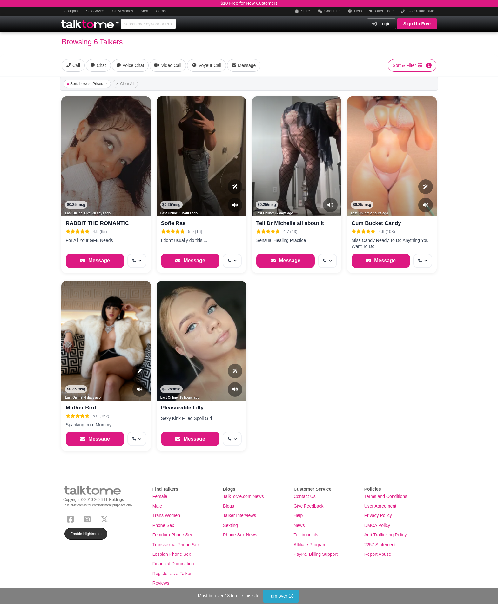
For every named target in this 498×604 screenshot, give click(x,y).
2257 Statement (380, 544)
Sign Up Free (417, 23)
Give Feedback (308, 505)
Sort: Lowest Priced (87, 84)
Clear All (125, 84)
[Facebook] (71, 518)
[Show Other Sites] (118, 21)
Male (157, 505)
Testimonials (305, 534)
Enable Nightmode (86, 534)
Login (381, 23)
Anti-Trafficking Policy (385, 534)
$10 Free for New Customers (249, 3)
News (299, 525)
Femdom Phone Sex (172, 534)
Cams (160, 11)
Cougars (71, 11)
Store (302, 11)
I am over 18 (281, 596)
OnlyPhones (122, 11)
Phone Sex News (240, 534)
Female (159, 496)
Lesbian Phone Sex (171, 554)
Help (355, 11)
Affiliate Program (309, 544)
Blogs (228, 505)
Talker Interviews (239, 515)
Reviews (160, 583)
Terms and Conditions (385, 496)
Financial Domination (173, 563)
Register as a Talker (172, 573)
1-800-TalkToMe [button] (417, 11)
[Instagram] (88, 518)
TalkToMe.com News (243, 496)
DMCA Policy (377, 525)
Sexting (230, 525)
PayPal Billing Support (315, 554)
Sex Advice (95, 11)
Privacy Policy (378, 515)
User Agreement (380, 505)
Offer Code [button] (381, 11)
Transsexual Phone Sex (175, 544)
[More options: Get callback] (136, 261)
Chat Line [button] (329, 11)
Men (144, 11)
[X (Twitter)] (106, 518)
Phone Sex (163, 525)
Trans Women (166, 515)
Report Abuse (377, 554)
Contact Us (304, 496)
